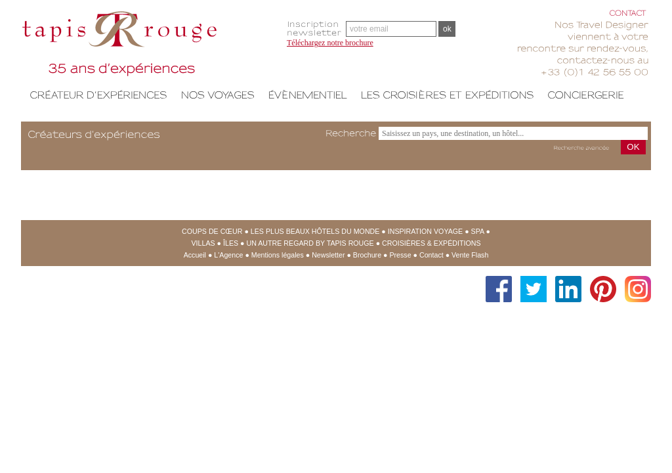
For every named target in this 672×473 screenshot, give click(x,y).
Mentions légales (277, 255)
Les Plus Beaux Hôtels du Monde (315, 231)
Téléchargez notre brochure (330, 42)
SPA (477, 231)
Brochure (367, 255)
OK (633, 147)
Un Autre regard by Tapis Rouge (309, 243)
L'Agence (228, 255)
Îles (230, 243)
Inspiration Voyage (425, 231)
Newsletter (328, 255)
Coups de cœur (212, 231)
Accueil (195, 255)
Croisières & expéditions (431, 243)
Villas (203, 243)
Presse (400, 255)
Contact (431, 255)
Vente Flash (470, 255)
